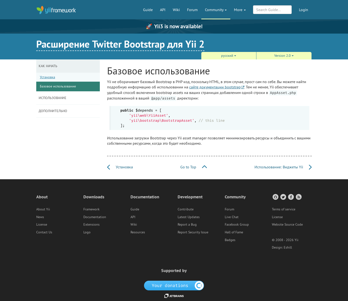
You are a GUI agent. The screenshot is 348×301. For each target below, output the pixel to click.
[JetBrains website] (174, 295)
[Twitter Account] (283, 197)
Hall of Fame (234, 232)
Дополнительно (53, 111)
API (163, 9)
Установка (47, 77)
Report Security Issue (193, 232)
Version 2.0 (284, 55)
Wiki (176, 9)
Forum (192, 9)
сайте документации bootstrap (215, 87)
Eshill (288, 247)
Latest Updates (189, 217)
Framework (91, 209)
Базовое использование (58, 86)
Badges (230, 240)
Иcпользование (52, 98)
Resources (137, 232)
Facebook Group (237, 224)
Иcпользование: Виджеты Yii (283, 167)
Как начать (48, 66)
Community (216, 9)
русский (228, 55)
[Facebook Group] (290, 197)
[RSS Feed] (298, 197)
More (240, 9)
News (40, 217)
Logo (87, 232)
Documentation (94, 217)
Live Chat (232, 217)
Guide (148, 9)
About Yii (43, 209)
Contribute (186, 209)
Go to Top (193, 167)
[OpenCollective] (174, 285)
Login (303, 9)
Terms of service (283, 209)
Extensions (91, 224)
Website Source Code (287, 224)
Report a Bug (187, 224)
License (41, 224)
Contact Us (44, 232)
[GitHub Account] (275, 197)
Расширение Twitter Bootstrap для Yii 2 (120, 43)
